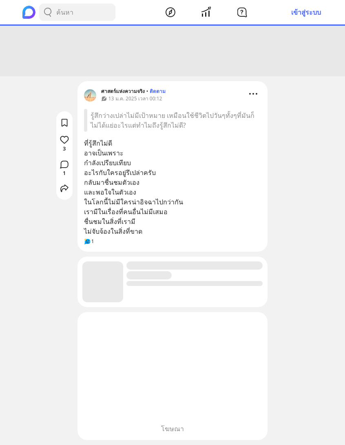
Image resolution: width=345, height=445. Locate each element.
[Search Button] (48, 12)
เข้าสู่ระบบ (306, 12)
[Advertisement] (172, 51)
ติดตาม (158, 91)
